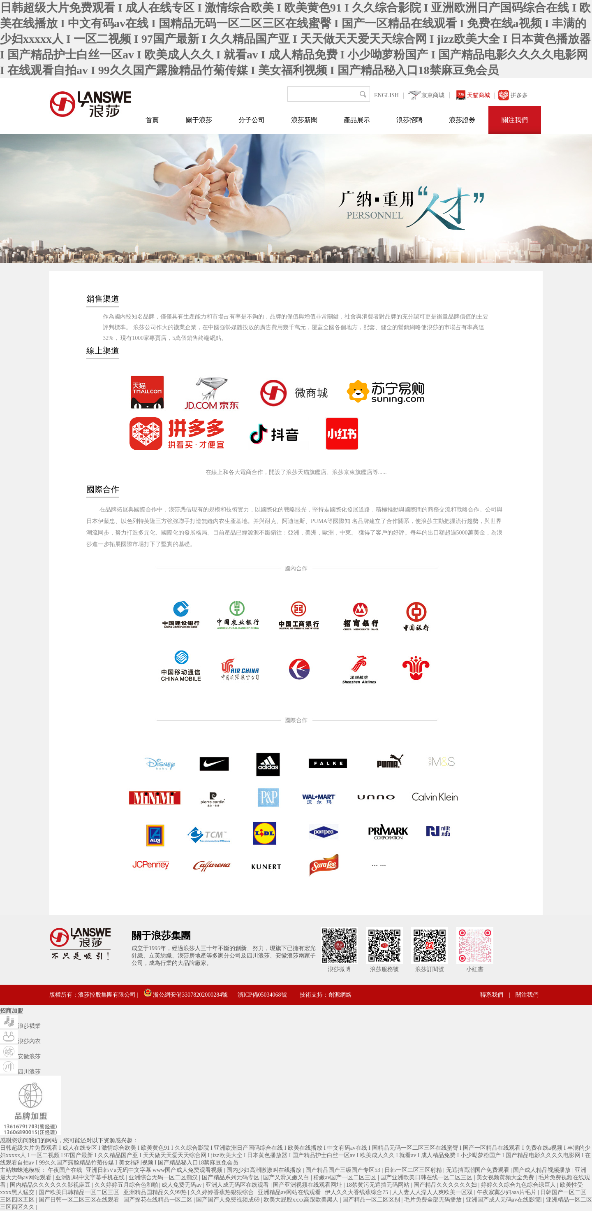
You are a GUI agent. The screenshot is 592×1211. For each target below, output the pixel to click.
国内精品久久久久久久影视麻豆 (51, 1185)
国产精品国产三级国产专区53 (343, 1170)
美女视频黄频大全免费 (506, 1177)
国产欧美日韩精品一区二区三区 (80, 1192)
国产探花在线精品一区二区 (158, 1200)
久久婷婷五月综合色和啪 (127, 1185)
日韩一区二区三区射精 (414, 1170)
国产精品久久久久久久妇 (446, 1185)
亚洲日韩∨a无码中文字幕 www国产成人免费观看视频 (155, 1170)
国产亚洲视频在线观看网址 (308, 1185)
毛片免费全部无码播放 (433, 1200)
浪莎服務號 (384, 969)
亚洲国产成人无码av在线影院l (504, 1200)
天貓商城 (478, 95)
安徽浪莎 (20, 1056)
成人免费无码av (182, 1185)
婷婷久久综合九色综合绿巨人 (519, 1185)
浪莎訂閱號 (429, 969)
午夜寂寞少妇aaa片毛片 (507, 1192)
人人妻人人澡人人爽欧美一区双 (433, 1192)
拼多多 (519, 95)
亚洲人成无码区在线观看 (238, 1185)
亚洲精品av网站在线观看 (290, 1192)
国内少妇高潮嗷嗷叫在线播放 (265, 1170)
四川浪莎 (20, 1072)
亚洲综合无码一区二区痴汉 (164, 1177)
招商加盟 (11, 1011)
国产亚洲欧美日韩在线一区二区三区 (427, 1177)
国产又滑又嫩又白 (287, 1177)
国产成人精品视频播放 (542, 1170)
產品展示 (357, 119)
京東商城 (432, 95)
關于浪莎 (199, 119)
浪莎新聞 (304, 119)
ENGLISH (386, 95)
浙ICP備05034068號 (262, 995)
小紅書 (474, 969)
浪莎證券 (462, 119)
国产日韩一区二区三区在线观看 (80, 1200)
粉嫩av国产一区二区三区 (345, 1177)
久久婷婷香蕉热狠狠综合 (222, 1192)
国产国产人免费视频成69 (228, 1200)
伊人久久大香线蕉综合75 (357, 1192)
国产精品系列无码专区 (231, 1177)
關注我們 (515, 119)
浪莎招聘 (409, 119)
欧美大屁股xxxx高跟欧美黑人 (302, 1200)
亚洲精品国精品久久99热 (155, 1192)
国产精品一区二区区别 (372, 1200)
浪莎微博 (339, 969)
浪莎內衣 (20, 1041)
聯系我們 (491, 995)
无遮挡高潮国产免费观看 (478, 1170)
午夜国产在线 (66, 1170)
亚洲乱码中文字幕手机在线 (91, 1177)
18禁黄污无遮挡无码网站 (378, 1185)
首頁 (152, 119)
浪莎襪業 (20, 1026)
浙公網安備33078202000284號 (186, 995)
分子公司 (251, 119)
